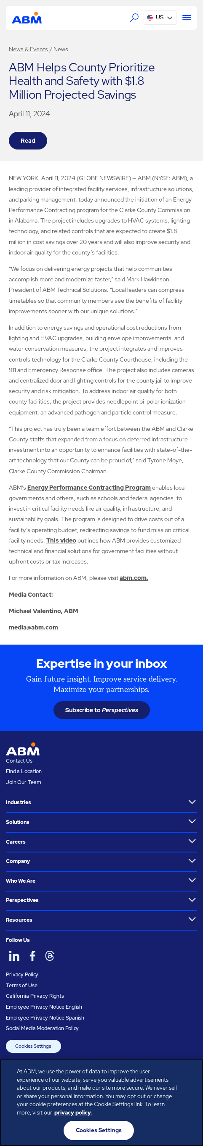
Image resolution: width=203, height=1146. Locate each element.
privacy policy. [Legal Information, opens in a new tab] (73, 1112)
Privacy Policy (22, 974)
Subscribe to (101, 710)
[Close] (189, 1072)
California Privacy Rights (35, 996)
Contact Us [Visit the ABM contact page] (19, 761)
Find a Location (24, 771)
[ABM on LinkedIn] (14, 956)
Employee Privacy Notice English (44, 1007)
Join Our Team (23, 782)
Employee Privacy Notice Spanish (45, 1018)
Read (28, 140)
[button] (160, 17)
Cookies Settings (33, 1046)
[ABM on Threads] (50, 956)
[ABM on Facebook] (32, 956)
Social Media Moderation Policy (42, 1028)
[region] (101, 1102)
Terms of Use (21, 985)
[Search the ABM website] (134, 17)
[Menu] (183, 17)
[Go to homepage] (27, 18)
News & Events (28, 49)
